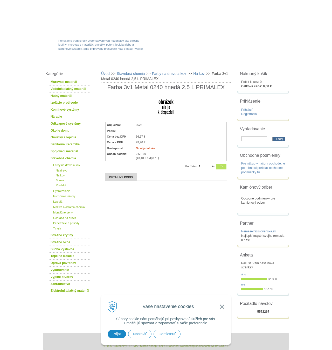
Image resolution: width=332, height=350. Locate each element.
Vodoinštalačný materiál (68, 89)
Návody (226, 63)
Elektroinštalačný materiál (70, 290)
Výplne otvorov (62, 277)
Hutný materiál (61, 96)
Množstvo (191, 166)
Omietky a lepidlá (63, 137)
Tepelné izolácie (62, 256)
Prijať (117, 334)
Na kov (60, 175)
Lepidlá (57, 201)
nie (243, 284)
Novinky (164, 63)
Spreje (60, 180)
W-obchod (66, 63)
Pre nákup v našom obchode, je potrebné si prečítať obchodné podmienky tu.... (263, 168)
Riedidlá (61, 185)
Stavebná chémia (63, 158)
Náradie (56, 116)
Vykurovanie (60, 270)
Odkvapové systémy (66, 123)
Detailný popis (121, 177)
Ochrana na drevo (64, 217)
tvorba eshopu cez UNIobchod (159, 345)
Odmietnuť (167, 334)
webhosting (187, 345)
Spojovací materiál (64, 151)
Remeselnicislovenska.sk (258, 231)
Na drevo (61, 170)
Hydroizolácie (61, 190)
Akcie (134, 63)
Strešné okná (60, 242)
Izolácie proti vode (64, 102)
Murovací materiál (64, 82)
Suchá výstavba (62, 249)
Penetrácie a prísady (66, 223)
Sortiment (102, 63)
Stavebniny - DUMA (88, 19)
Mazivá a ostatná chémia (69, 207)
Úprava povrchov (63, 263)
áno (243, 274)
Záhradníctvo (60, 284)
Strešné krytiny (62, 235)
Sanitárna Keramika (65, 144)
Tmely (57, 228)
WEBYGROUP (219, 345)
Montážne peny (63, 212)
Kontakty (260, 63)
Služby (196, 63)
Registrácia (249, 114)
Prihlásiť (247, 110)
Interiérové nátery (64, 196)
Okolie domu (60, 130)
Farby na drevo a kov (66, 165)
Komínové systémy (65, 109)
